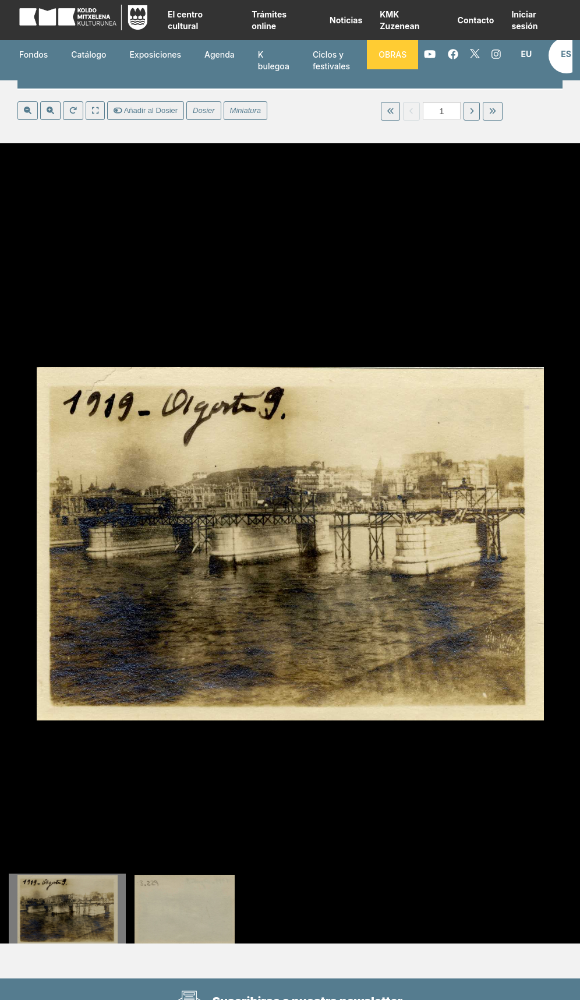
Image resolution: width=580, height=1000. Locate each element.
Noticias (346, 20)
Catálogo (88, 54)
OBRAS (392, 54)
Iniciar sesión (524, 20)
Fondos (33, 54)
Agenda (219, 54)
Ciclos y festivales (331, 60)
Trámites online (269, 20)
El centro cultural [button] (185, 20)
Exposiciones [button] (155, 54)
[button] (526, 54)
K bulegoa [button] (273, 60)
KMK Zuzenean (399, 20)
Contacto (476, 20)
